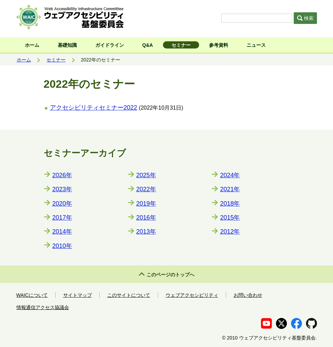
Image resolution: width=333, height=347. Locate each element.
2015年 (230, 217)
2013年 (146, 231)
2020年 (62, 203)
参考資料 (218, 45)
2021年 (230, 189)
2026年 (62, 175)
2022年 (146, 189)
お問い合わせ (248, 295)
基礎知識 (67, 45)
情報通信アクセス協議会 (42, 307)
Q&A (147, 45)
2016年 (146, 217)
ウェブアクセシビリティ (192, 295)
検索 (305, 18)
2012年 (230, 231)
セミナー (181, 45)
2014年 (62, 231)
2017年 (62, 217)
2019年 (146, 203)
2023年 (62, 189)
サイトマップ (77, 295)
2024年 (230, 175)
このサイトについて (128, 295)
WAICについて (32, 295)
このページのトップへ (170, 274)
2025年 (146, 175)
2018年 (230, 203)
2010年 (62, 245)
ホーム (32, 45)
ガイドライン (109, 45)
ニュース (256, 45)
